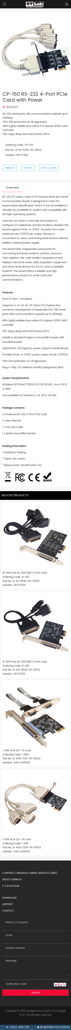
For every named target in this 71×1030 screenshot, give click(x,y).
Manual (9, 168)
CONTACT (8, 911)
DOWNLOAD (9, 898)
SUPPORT (7, 904)
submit (35, 993)
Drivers (28, 168)
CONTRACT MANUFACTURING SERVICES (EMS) (29, 873)
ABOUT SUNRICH (12, 879)
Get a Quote (48, 168)
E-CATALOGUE (10, 886)
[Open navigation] (4, 4)
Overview (12, 187)
